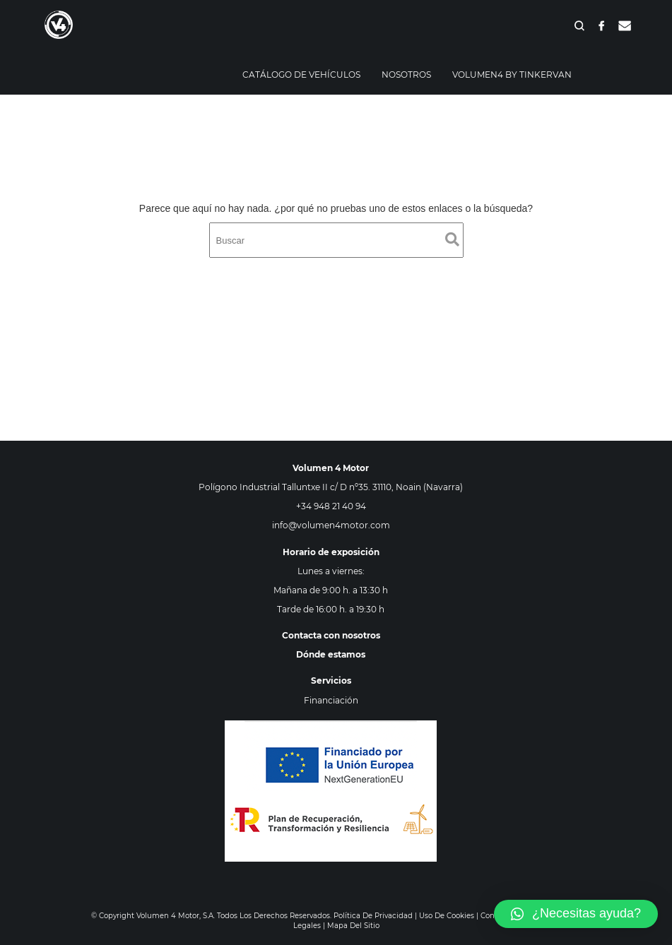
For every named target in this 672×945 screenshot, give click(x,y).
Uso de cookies (446, 915)
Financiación (331, 700)
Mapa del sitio (353, 925)
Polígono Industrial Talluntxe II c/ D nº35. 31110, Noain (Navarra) (331, 487)
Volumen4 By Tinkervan (512, 74)
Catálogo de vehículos (301, 74)
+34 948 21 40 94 (331, 506)
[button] (576, 914)
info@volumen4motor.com (331, 525)
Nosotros (406, 74)
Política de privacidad (373, 915)
